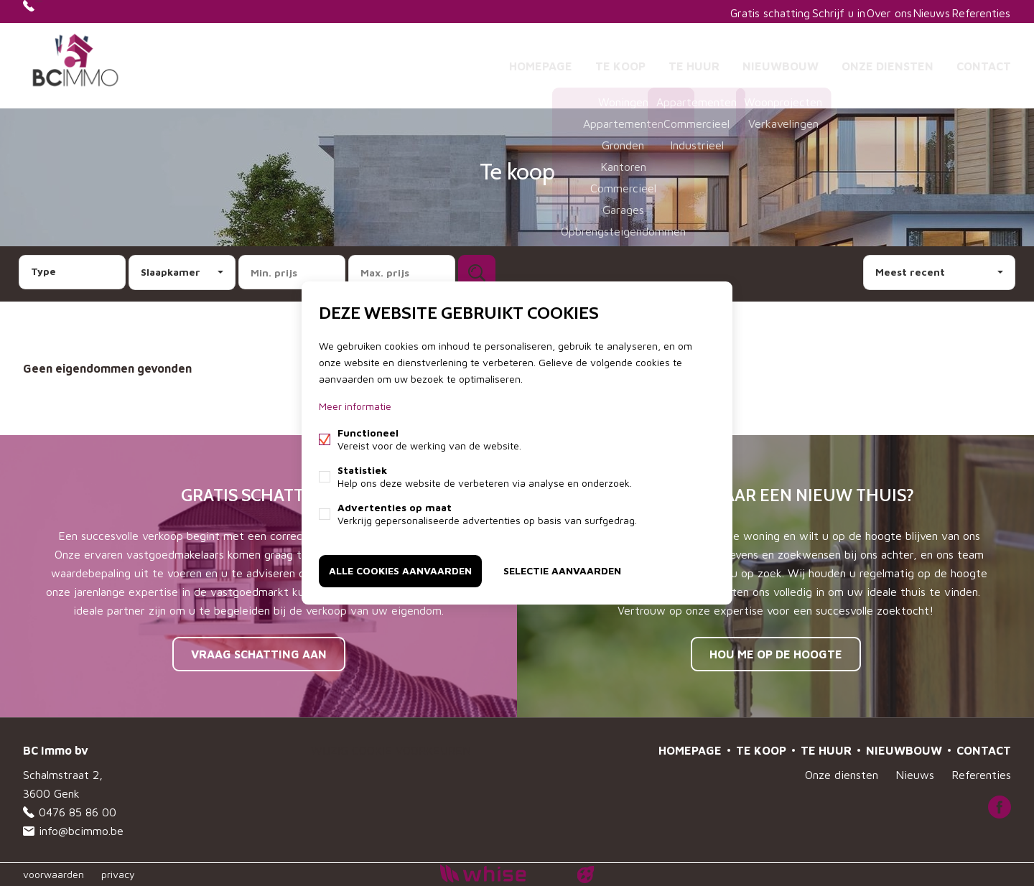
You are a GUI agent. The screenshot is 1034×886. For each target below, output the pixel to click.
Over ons (860, 11)
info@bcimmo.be (81, 830)
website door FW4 (586, 874)
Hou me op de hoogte (775, 654)
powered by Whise (500, 873)
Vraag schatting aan (259, 654)
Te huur (694, 60)
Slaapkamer (170, 272)
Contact (983, 60)
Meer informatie (355, 409)
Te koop (620, 60)
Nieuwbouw (780, 60)
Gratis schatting (720, 11)
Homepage (540, 60)
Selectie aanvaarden (562, 568)
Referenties (975, 11)
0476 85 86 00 (77, 11)
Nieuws (915, 11)
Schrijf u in (798, 11)
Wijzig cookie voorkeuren (391, 750)
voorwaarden (53, 874)
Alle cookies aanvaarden (400, 568)
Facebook (999, 807)
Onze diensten (887, 60)
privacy (118, 874)
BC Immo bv (55, 750)
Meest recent (910, 272)
